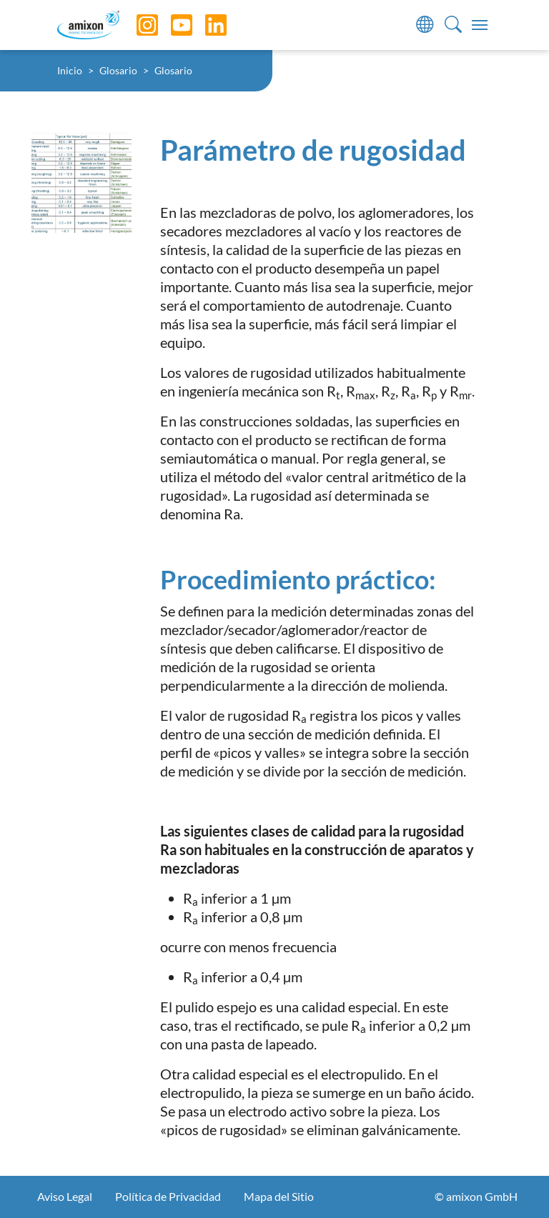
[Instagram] (136, 25)
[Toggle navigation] (480, 25)
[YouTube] (171, 25)
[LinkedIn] (205, 25)
